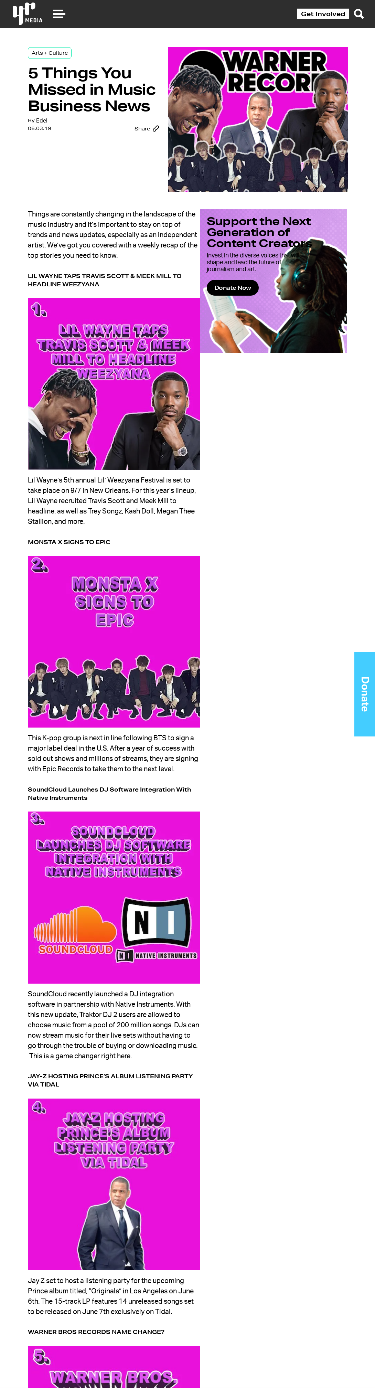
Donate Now (258, 306)
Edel (48, 163)
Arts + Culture (56, 56)
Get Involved (323, 14)
